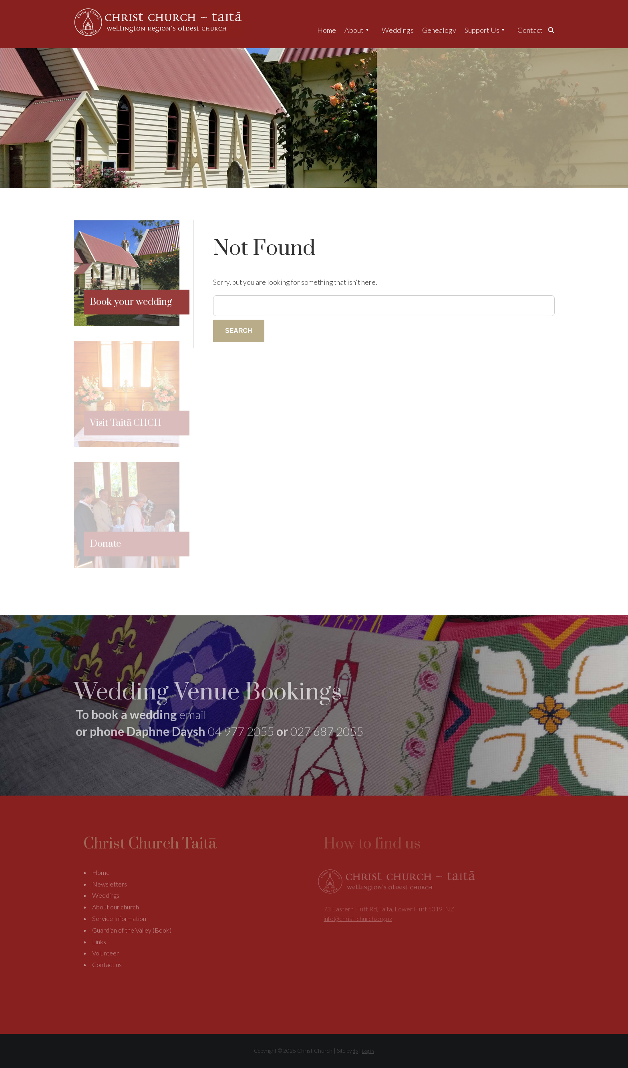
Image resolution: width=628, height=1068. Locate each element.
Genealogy (439, 30)
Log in (368, 1051)
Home (326, 30)
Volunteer (105, 953)
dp (355, 1051)
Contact (530, 30)
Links (99, 941)
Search (553, 30)
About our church (115, 907)
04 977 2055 (241, 731)
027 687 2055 (326, 731)
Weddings (398, 30)
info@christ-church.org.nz (358, 918)
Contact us (107, 964)
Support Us (482, 30)
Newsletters (109, 884)
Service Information (119, 918)
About (354, 30)
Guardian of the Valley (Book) (131, 930)
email (192, 714)
